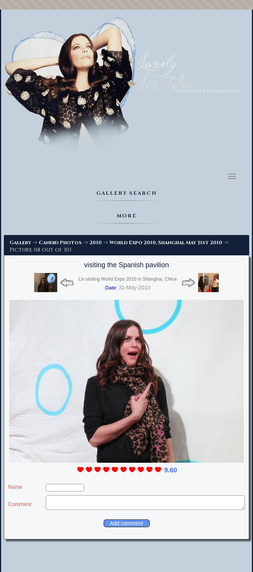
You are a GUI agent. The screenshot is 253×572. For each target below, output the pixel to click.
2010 (95, 242)
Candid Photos (60, 242)
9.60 (170, 470)
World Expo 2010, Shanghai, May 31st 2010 (165, 242)
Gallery (20, 242)
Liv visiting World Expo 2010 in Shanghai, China (128, 279)
